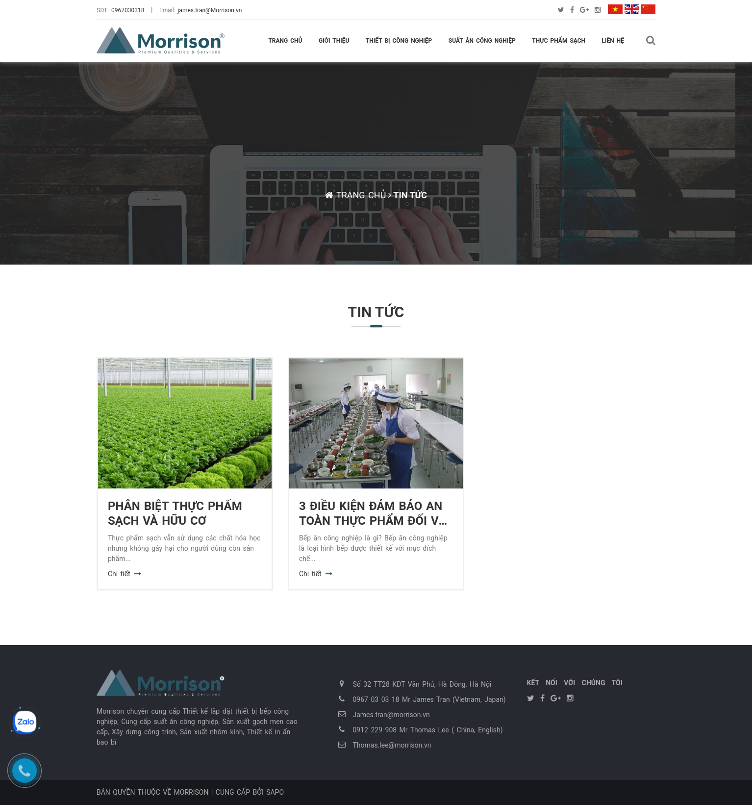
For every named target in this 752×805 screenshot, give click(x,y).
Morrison (191, 792)
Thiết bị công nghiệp (399, 40)
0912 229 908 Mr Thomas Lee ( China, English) (428, 730)
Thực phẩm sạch (558, 40)
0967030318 (127, 10)
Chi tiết (119, 574)
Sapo (275, 792)
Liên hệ (613, 40)
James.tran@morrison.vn (391, 715)
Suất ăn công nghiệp (482, 40)
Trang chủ (285, 40)
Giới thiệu (334, 40)
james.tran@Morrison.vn (210, 10)
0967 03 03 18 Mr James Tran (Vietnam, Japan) (429, 699)
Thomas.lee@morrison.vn (392, 745)
